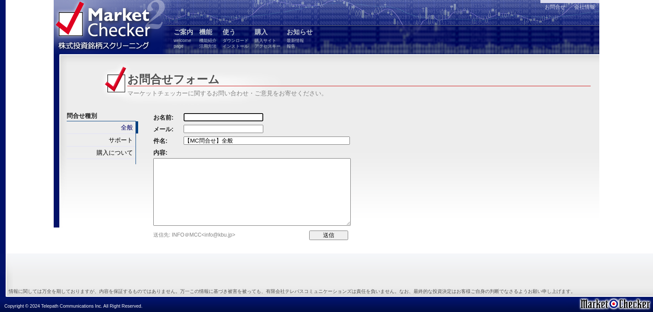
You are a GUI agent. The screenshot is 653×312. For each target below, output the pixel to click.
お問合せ (555, 7)
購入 (268, 38)
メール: (163, 129)
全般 (127, 127)
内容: (160, 152)
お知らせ (300, 38)
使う (236, 38)
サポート (121, 139)
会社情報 (584, 7)
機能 (208, 38)
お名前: (163, 117)
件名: (160, 140)
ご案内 (183, 38)
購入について (115, 152)
